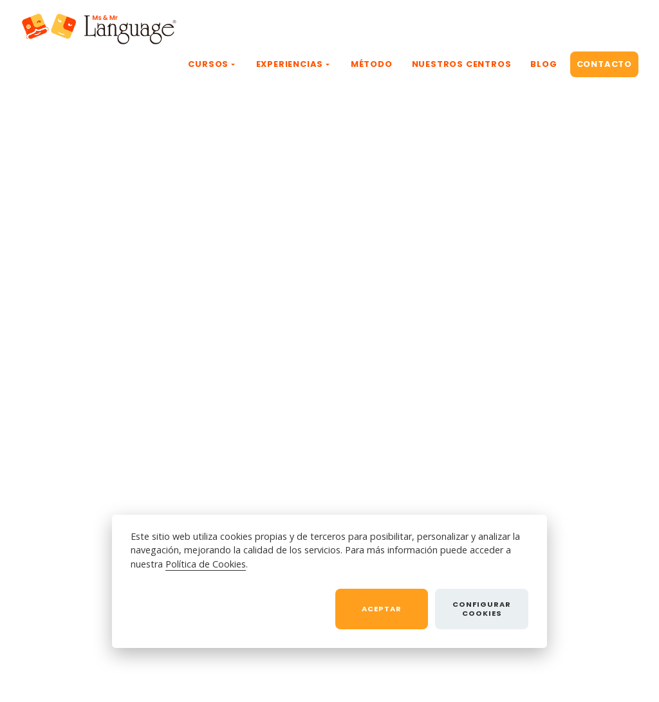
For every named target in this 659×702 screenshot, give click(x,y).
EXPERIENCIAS (290, 64)
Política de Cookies (205, 564)
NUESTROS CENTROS (462, 64)
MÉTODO (372, 64)
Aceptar (382, 609)
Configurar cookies (481, 608)
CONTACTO (604, 64)
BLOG (543, 64)
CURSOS (208, 64)
